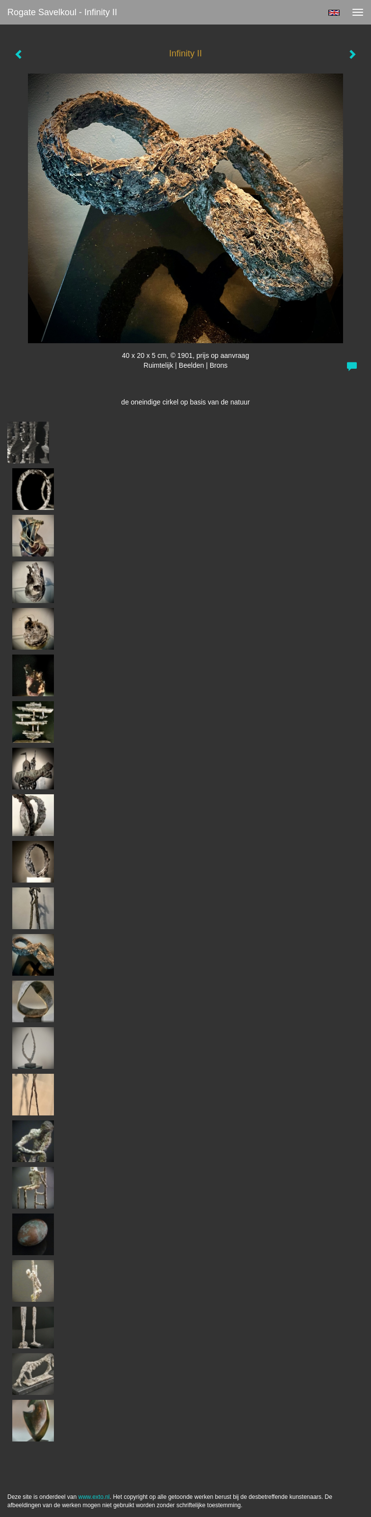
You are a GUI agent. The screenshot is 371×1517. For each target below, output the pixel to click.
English (334, 13)
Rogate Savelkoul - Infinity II (62, 12)
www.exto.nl (94, 1496)
